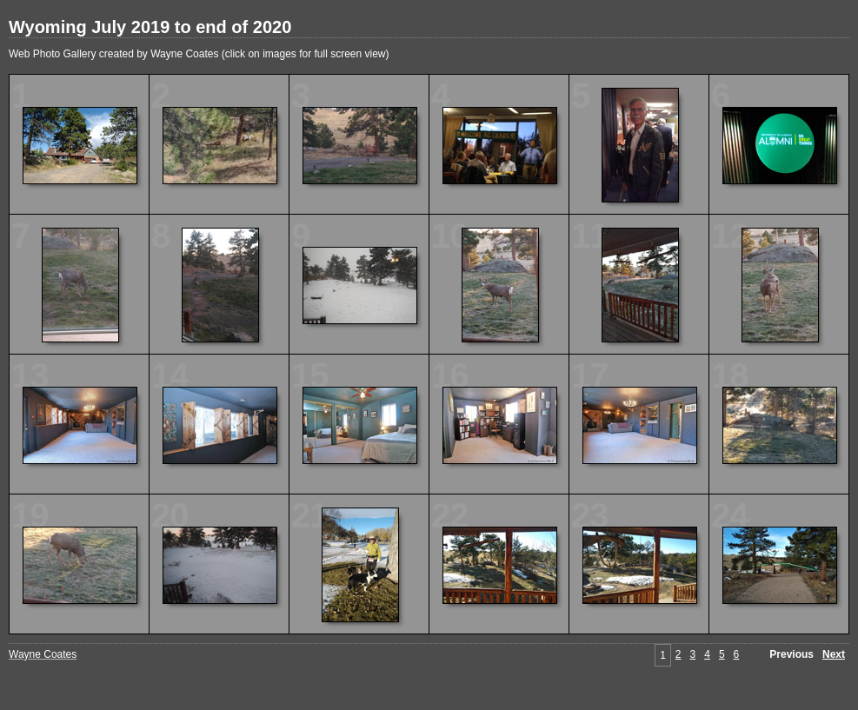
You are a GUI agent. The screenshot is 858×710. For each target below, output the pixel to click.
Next (833, 654)
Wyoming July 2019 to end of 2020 (150, 26)
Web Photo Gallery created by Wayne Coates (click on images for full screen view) (199, 54)
